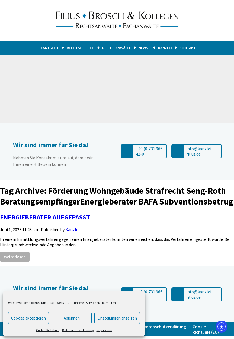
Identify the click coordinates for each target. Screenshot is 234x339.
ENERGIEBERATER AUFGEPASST (45, 217)
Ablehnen (72, 318)
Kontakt (187, 47)
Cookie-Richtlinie (47, 330)
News (143, 47)
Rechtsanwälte (116, 47)
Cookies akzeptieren (28, 318)
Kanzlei (165, 47)
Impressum (104, 330)
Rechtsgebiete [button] (80, 47)
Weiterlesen (14, 256)
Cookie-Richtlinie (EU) (206, 329)
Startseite (49, 47)
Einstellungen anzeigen (117, 318)
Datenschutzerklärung (78, 330)
